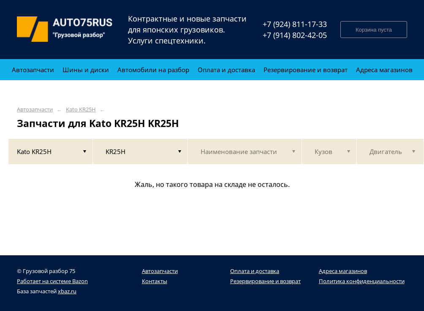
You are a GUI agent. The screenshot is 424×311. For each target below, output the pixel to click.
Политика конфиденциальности (362, 281)
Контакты (154, 281)
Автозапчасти (35, 109)
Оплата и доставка (254, 271)
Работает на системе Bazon (52, 281)
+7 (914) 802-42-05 (295, 35)
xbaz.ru (67, 291)
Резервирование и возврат (265, 281)
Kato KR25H (81, 109)
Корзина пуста (374, 30)
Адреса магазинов (343, 271)
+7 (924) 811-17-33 (295, 24)
